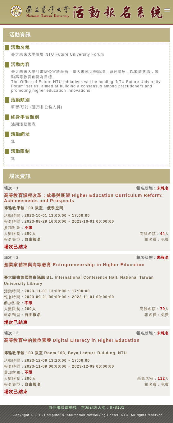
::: (11, 415)
